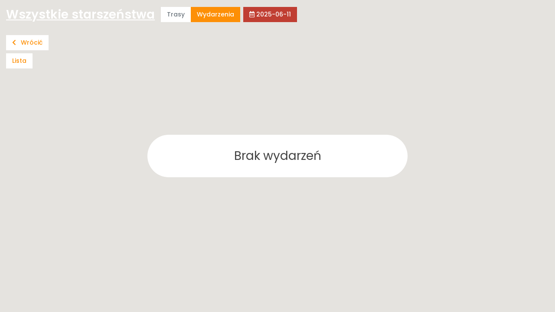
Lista (19, 60)
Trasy (176, 14)
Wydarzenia (215, 14)
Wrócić (27, 42)
